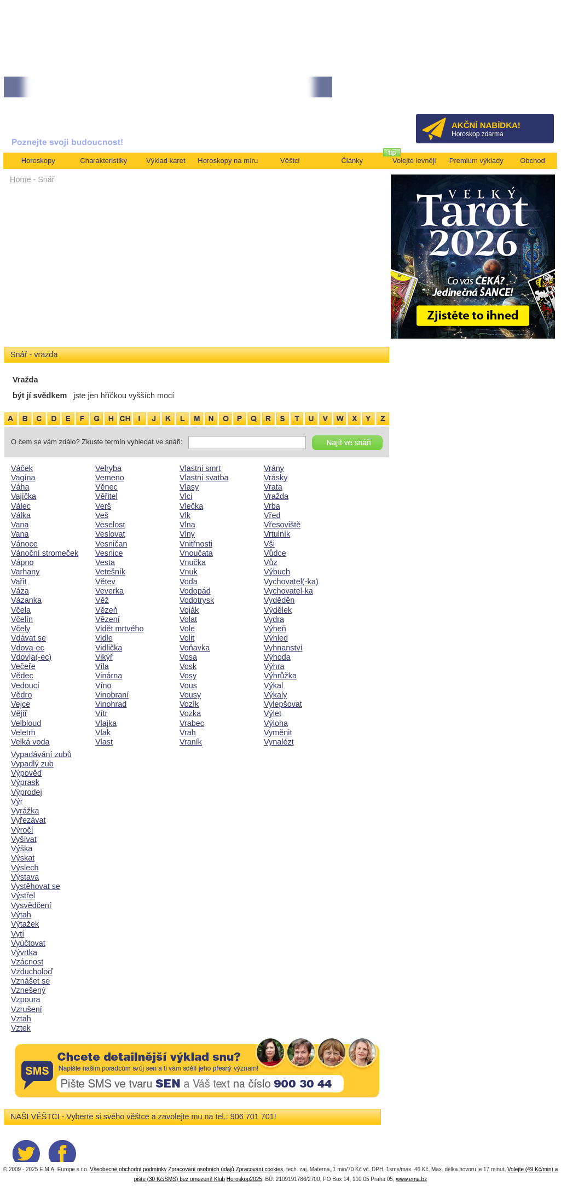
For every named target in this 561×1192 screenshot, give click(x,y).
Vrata (273, 486)
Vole (187, 628)
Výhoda (277, 657)
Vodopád (195, 590)
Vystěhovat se (35, 886)
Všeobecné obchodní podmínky (128, 1169)
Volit (187, 637)
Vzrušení (26, 1009)
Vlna (187, 524)
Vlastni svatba (204, 477)
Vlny (187, 534)
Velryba (108, 468)
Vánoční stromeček (44, 553)
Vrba (272, 506)
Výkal (273, 685)
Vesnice (109, 553)
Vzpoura (26, 999)
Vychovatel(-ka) (291, 581)
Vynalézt (279, 741)
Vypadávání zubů (41, 754)
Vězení (107, 619)
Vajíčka (23, 496)
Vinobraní (112, 694)
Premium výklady (476, 160)
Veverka (109, 590)
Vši (269, 543)
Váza (20, 590)
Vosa (188, 657)
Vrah (188, 732)
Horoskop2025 (244, 1179)
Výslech (24, 867)
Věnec (106, 486)
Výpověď (26, 773)
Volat (188, 619)
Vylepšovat (283, 704)
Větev (105, 581)
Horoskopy (38, 160)
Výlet (272, 713)
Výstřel (23, 895)
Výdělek (278, 610)
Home (20, 179)
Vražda (276, 496)
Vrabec (192, 723)
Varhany (25, 571)
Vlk (185, 515)
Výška (21, 848)
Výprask (25, 782)
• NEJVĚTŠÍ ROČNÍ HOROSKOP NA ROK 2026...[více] (252, 87)
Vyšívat (24, 839)
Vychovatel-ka (288, 590)
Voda (189, 581)
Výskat (22, 857)
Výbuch (277, 571)
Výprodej (26, 792)
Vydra (274, 619)
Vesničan (111, 543)
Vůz (270, 562)
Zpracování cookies (260, 1169)
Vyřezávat (28, 820)
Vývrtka (24, 952)
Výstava (25, 877)
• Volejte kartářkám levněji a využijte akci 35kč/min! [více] (85, 87)
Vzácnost (27, 961)
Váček (22, 468)
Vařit (19, 581)
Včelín (22, 619)
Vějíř (19, 713)
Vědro (21, 694)
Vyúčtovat (28, 943)
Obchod (532, 160)
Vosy (188, 675)
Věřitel (106, 496)
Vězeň (106, 610)
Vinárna (108, 675)
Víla (102, 666)
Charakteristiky (103, 160)
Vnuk (189, 571)
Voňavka (195, 647)
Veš (101, 515)
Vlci (186, 496)
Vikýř (104, 657)
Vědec (22, 675)
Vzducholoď (32, 971)
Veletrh (23, 732)
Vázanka (26, 600)
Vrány (274, 468)
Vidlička (108, 647)
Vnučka (193, 562)
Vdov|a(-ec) (31, 657)
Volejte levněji (414, 160)
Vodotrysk (197, 600)
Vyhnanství (283, 647)
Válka (21, 515)
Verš (103, 506)
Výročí (22, 829)
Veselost (110, 524)
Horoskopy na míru (228, 160)
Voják (189, 610)
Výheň (275, 628)
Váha (20, 486)
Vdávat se (28, 637)
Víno (103, 685)
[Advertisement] (196, 269)
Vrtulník (277, 534)
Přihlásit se (527, 90)
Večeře (23, 666)
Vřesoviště (282, 524)
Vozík (189, 704)
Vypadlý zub (32, 763)
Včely (20, 628)
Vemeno (109, 477)
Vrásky (275, 477)
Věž (102, 600)
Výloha (276, 723)
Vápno (22, 562)
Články (352, 160)
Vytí (17, 933)
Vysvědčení (31, 905)
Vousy (190, 694)
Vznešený (28, 990)
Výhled (276, 637)
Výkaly (275, 694)
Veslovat (110, 534)
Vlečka (191, 506)
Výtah (21, 914)
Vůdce (275, 553)
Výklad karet (166, 160)
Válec (21, 506)
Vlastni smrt (200, 468)
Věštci (289, 160)
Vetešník (110, 571)
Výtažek (25, 924)
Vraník (191, 741)
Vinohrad (110, 704)
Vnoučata (196, 553)
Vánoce (24, 543)
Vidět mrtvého (119, 628)
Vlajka (106, 723)
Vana (20, 524)
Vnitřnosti (196, 543)
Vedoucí (25, 685)
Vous (188, 685)
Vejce (20, 704)
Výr (17, 801)
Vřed (272, 515)
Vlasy (189, 486)
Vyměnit (278, 732)
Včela (21, 610)
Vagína (23, 477)
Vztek (21, 1028)
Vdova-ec (27, 647)
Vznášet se (30, 980)
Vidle (104, 637)
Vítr (101, 713)
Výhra (274, 666)
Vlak (103, 732)
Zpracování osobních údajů (201, 1169)
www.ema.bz (411, 1179)
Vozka (190, 713)
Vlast (104, 741)
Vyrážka (25, 810)
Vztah (21, 1018)
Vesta (105, 562)
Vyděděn (279, 600)
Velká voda (30, 741)
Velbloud (26, 723)
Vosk (188, 666)
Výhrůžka (280, 675)
